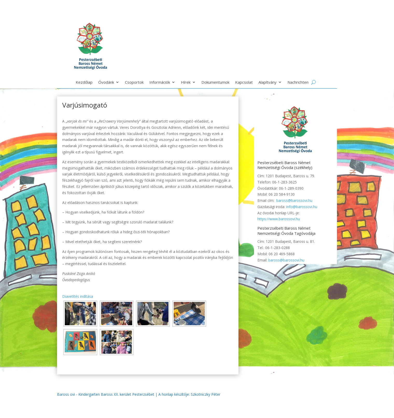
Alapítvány (267, 82)
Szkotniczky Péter (205, 394)
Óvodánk (106, 82)
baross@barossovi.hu (294, 200)
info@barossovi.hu (301, 206)
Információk (159, 82)
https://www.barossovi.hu (278, 218)
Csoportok (134, 82)
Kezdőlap (84, 82)
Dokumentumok (215, 82)
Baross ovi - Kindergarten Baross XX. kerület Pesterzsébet (105, 394)
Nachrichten (297, 82)
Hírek (186, 82)
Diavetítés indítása (77, 296)
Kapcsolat (244, 82)
